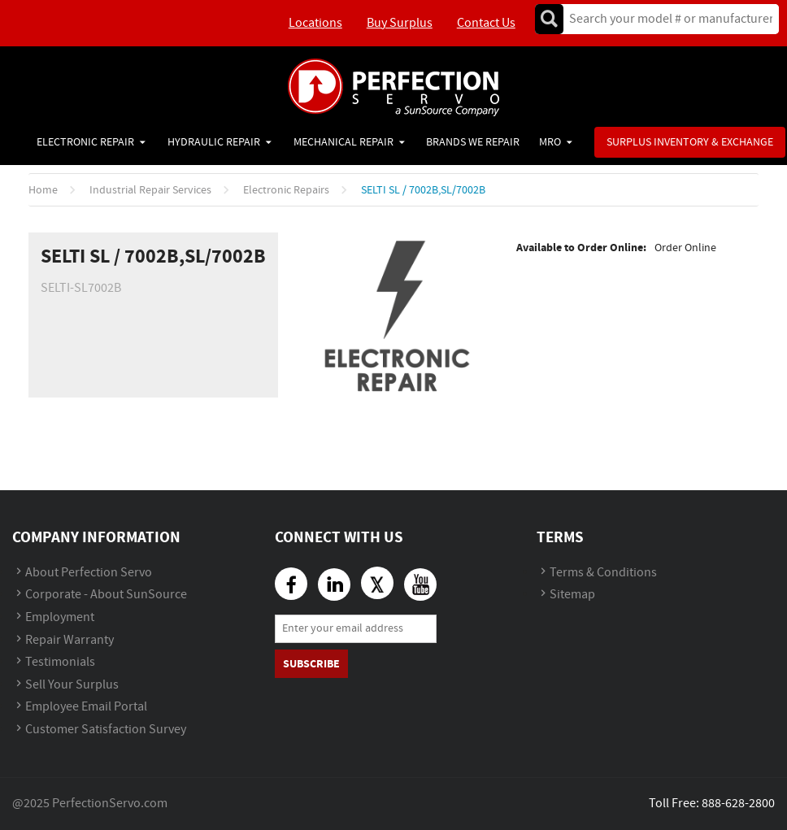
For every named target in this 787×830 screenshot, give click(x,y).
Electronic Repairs (286, 190)
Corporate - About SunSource (106, 594)
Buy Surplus (400, 23)
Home (43, 190)
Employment (59, 617)
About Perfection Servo (88, 572)
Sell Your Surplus (72, 684)
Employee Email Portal (86, 706)
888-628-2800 (738, 803)
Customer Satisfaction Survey (105, 729)
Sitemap (572, 594)
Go (549, 19)
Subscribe (311, 663)
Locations (315, 23)
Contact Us (486, 23)
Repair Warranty (69, 640)
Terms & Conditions (603, 572)
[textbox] (665, 19)
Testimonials (60, 662)
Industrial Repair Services (150, 190)
